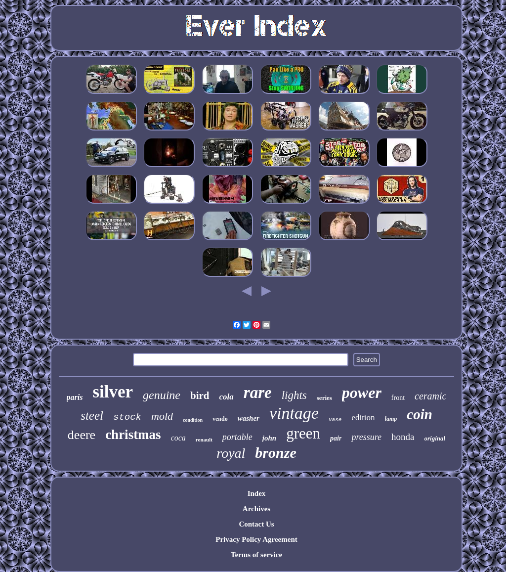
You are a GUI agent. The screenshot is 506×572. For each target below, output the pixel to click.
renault (204, 439)
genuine (161, 395)
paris (75, 397)
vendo (220, 418)
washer (248, 418)
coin (419, 414)
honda (402, 437)
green (303, 433)
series (324, 397)
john (269, 438)
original (435, 438)
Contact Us (256, 524)
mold (162, 416)
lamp (391, 418)
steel (92, 415)
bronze (275, 452)
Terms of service (256, 555)
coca (178, 438)
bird (200, 395)
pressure (366, 437)
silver (112, 391)
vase (335, 420)
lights (294, 395)
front (398, 397)
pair (335, 438)
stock (127, 417)
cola (226, 396)
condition (193, 420)
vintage (294, 413)
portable (237, 437)
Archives (256, 509)
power (361, 392)
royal (230, 453)
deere (81, 435)
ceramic (430, 396)
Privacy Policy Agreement (256, 539)
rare (258, 392)
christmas (133, 434)
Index (257, 493)
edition (363, 417)
